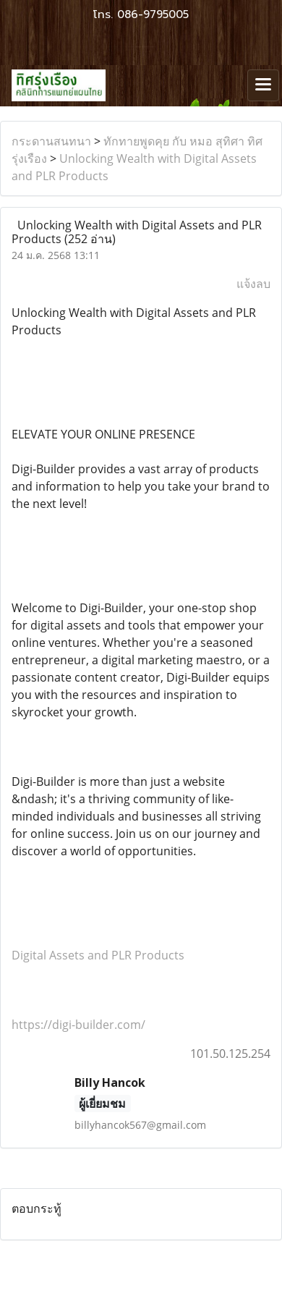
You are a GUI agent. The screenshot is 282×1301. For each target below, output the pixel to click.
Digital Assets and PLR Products (98, 955)
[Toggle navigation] (263, 85)
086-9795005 (153, 14)
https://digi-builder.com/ (78, 1025)
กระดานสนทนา (51, 141)
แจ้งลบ (253, 284)
